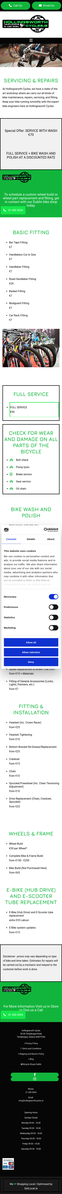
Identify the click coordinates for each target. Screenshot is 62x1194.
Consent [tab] (11, 539)
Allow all (31, 642)
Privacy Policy (32, 1043)
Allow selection (31, 652)
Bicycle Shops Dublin (32, 1064)
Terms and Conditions (31, 1048)
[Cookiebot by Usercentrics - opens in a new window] (44, 530)
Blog (32, 1059)
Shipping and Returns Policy (31, 1054)
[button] (15, 6)
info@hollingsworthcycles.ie (31, 1101)
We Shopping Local (22, 1184)
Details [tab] (31, 539)
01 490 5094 (31, 1092)
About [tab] (50, 539)
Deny (31, 662)
